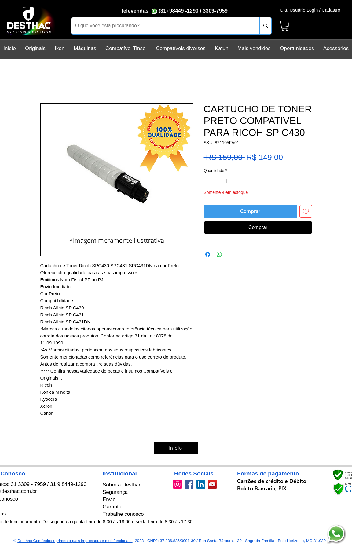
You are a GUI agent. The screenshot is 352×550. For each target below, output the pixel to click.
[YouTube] (212, 484)
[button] (285, 26)
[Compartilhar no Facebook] (207, 254)
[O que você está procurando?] (161, 25)
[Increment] (227, 181)
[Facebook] (189, 484)
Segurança (115, 492)
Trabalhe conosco (123, 514)
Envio (109, 499)
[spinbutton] (218, 181)
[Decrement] (208, 181)
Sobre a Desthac (122, 485)
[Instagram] (177, 484)
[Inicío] (176, 448)
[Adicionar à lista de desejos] (305, 211)
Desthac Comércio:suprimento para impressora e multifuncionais (74, 540)
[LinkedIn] (200, 484)
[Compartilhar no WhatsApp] (219, 254)
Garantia (113, 507)
